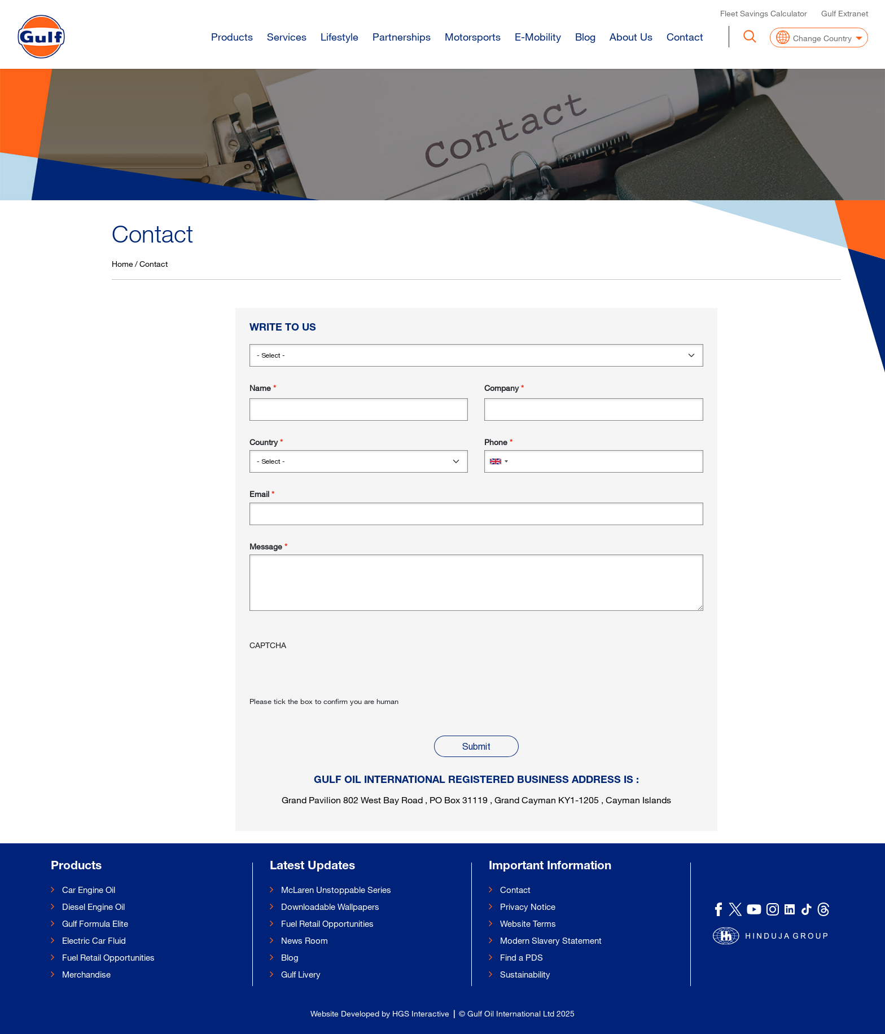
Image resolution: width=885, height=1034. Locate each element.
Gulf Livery (301, 974)
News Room (304, 940)
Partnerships (402, 35)
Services (286, 35)
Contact (685, 35)
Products (232, 35)
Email (259, 494)
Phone (495, 442)
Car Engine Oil (88, 890)
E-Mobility (538, 35)
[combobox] (498, 461)
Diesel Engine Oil (93, 906)
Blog (585, 35)
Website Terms (528, 923)
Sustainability (525, 974)
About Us (631, 35)
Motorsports (473, 35)
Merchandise (86, 974)
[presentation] (335, 674)
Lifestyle (339, 35)
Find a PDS (521, 957)
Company (501, 388)
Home (122, 264)
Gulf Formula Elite (95, 923)
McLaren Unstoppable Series (336, 890)
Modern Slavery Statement (551, 940)
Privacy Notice (527, 906)
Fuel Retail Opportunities (108, 957)
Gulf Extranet (844, 11)
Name (260, 388)
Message (265, 546)
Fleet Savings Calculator (763, 11)
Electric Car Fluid (94, 940)
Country (263, 442)
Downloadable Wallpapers (330, 906)
